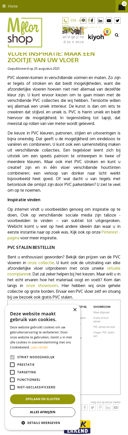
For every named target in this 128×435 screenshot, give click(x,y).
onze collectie (41, 262)
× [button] (75, 310)
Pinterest (83, 21)
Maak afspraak (101, 312)
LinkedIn (100, 21)
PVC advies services (104, 326)
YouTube (109, 21)
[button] (42, 422)
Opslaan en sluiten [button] (43, 399)
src (116, 35)
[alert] (42, 367)
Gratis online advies (100, 319)
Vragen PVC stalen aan (104, 334)
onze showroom (42, 285)
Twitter (117, 21)
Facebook (92, 21)
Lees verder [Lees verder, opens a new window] (39, 347)
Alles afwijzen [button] (42, 412)
